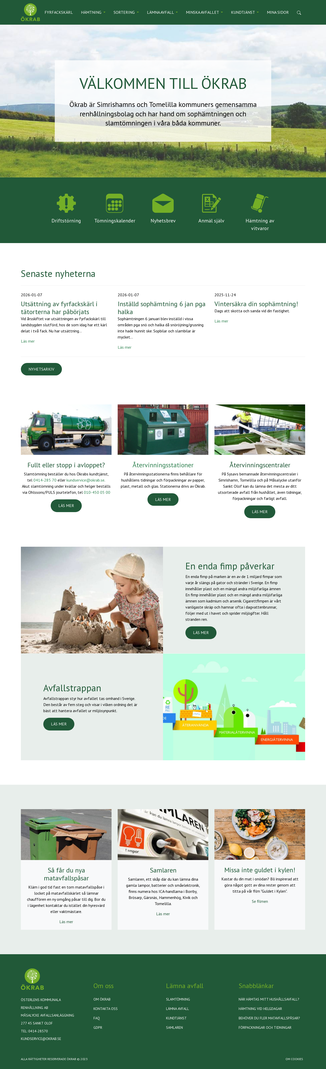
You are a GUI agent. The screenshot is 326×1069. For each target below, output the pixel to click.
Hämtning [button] (91, 12)
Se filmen (260, 901)
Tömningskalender (114, 220)
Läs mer (28, 341)
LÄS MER (66, 505)
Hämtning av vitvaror (260, 224)
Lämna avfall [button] (161, 12)
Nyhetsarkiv (41, 369)
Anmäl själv (211, 220)
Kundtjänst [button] (243, 12)
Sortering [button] (125, 12)
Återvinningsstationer (163, 465)
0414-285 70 (45, 480)
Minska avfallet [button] (203, 12)
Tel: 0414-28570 (34, 1031)
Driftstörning (66, 220)
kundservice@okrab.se (85, 480)
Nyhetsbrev (163, 220)
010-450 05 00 (97, 492)
